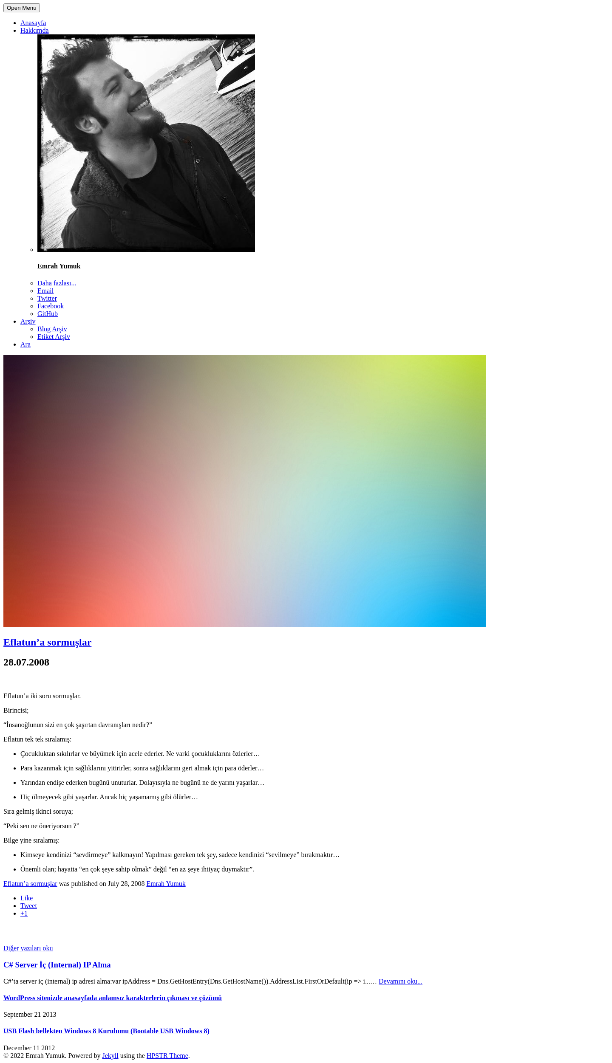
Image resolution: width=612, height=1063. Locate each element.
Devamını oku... (400, 981)
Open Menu (22, 8)
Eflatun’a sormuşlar (47, 642)
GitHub (47, 313)
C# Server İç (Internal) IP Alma (57, 964)
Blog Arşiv (52, 329)
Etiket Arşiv (53, 336)
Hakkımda (34, 30)
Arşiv (28, 321)
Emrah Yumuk (165, 883)
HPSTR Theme (167, 1055)
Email (45, 290)
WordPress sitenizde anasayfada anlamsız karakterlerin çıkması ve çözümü (112, 997)
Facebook (50, 306)
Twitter (47, 298)
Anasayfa (33, 22)
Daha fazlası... (56, 283)
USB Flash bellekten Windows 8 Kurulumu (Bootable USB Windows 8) (106, 1031)
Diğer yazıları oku (28, 948)
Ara (25, 344)
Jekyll (110, 1055)
